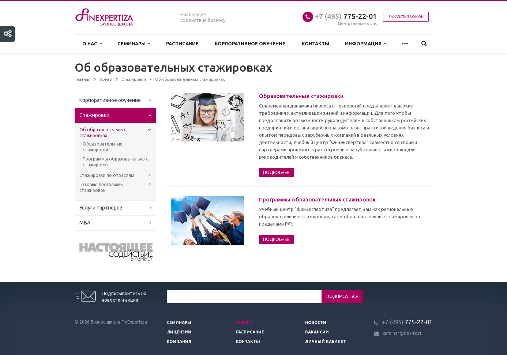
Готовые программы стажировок (101, 187)
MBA (84, 223)
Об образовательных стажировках (102, 132)
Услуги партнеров (101, 208)
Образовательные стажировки (103, 146)
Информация (365, 43)
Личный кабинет (325, 341)
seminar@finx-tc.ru (402, 333)
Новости (315, 322)
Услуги (244, 322)
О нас (92, 43)
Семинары (133, 43)
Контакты (315, 43)
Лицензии (179, 332)
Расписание (182, 43)
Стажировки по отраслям (106, 175)
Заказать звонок (405, 17)
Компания (179, 341)
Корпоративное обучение (250, 43)
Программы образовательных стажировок (115, 161)
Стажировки (94, 115)
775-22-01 (346, 16)
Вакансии (317, 332)
